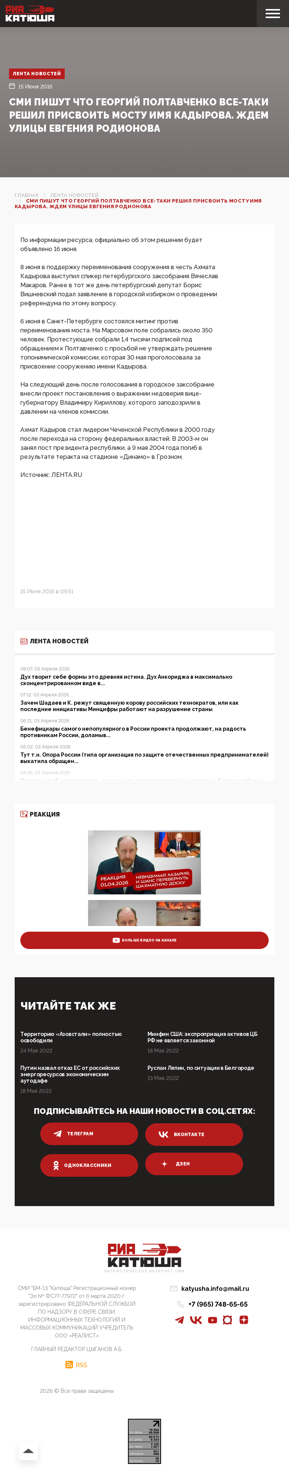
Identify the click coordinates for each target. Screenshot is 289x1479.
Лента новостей (37, 73)
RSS (81, 1365)
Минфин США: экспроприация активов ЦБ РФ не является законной (202, 1037)
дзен (174, 1164)
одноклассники (82, 1165)
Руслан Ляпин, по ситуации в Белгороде (201, 1068)
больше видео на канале (145, 940)
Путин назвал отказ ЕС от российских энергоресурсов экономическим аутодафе (70, 1074)
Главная (27, 195)
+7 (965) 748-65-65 (218, 1304)
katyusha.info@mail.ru (215, 1288)
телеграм (73, 1134)
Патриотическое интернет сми (144, 1271)
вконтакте (181, 1135)
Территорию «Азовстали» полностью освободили (71, 1037)
